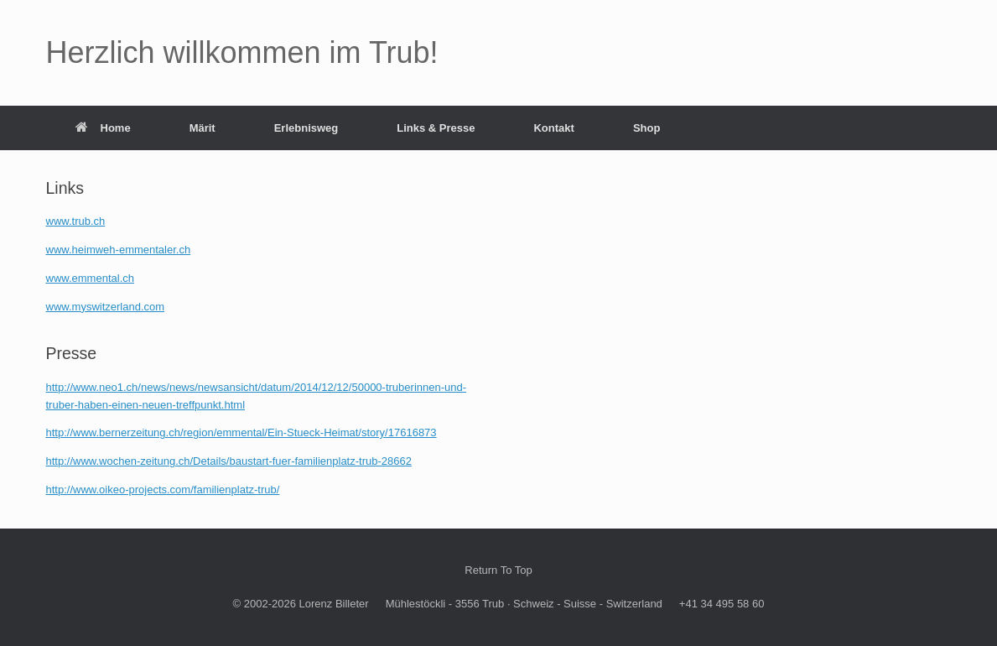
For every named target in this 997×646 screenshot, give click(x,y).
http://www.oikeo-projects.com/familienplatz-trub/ (163, 489)
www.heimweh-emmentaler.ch (118, 249)
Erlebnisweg (306, 128)
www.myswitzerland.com (105, 306)
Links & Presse (436, 128)
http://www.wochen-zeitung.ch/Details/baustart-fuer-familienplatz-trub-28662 (229, 461)
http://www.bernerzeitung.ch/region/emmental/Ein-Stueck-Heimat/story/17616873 (241, 432)
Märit (202, 128)
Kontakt (553, 128)
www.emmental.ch (90, 278)
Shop (647, 128)
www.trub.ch (76, 221)
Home (103, 128)
